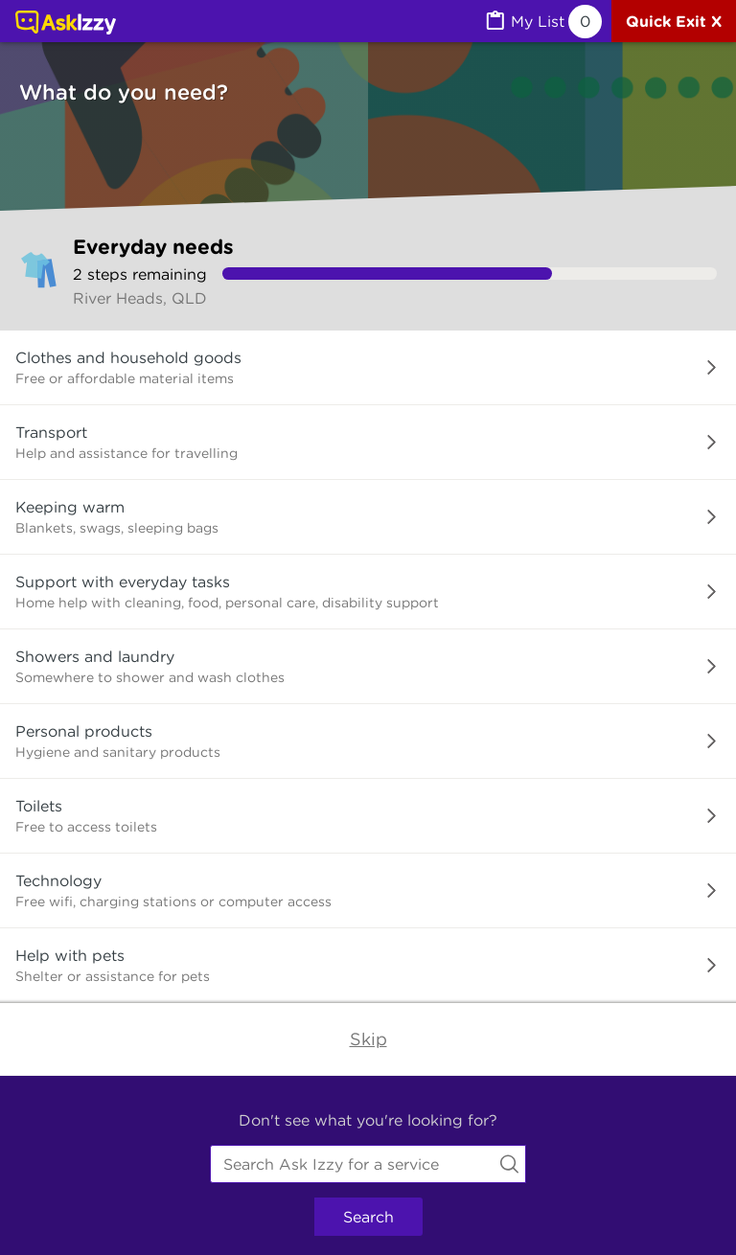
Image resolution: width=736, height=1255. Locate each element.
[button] (368, 368)
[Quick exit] (674, 21)
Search (368, 1216)
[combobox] (368, 1164)
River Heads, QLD (140, 298)
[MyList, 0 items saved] (542, 21)
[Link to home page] (66, 24)
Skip (368, 1039)
